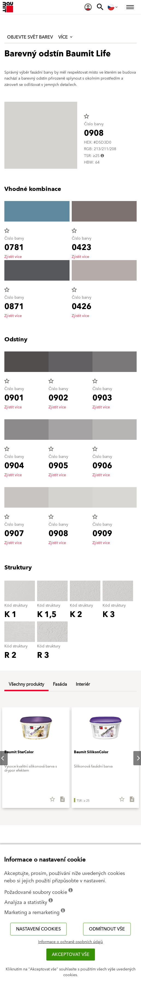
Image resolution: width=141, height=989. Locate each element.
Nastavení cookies (38, 929)
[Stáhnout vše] (60, 801)
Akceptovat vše (70, 954)
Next (134, 758)
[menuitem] (88, 7)
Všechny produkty (26, 684)
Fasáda (60, 684)
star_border (86, 116)
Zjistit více (13, 257)
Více (65, 37)
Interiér (83, 684)
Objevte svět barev (30, 37)
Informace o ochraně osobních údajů (70, 942)
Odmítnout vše (107, 929)
